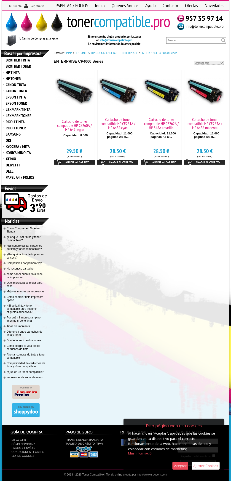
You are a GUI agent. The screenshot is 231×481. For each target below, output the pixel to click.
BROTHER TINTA (18, 60)
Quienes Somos (125, 5)
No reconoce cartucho (20, 268)
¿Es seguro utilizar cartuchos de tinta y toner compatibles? (24, 247)
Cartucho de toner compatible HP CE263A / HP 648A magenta (205, 123)
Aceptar (180, 466)
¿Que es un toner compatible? (25, 372)
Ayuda (150, 5)
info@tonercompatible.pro (116, 40)
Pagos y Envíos (23, 448)
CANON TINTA (16, 84)
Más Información (140, 453)
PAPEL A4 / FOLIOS (72, 5)
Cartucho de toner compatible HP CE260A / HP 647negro (74, 125)
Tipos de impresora (18, 326)
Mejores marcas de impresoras (25, 291)
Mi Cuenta (15, 6)
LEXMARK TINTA (18, 109)
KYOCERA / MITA (18, 146)
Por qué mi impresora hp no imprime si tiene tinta (23, 319)
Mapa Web (18, 440)
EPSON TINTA (16, 97)
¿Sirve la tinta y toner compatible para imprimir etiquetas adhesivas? (22, 309)
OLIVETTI (13, 165)
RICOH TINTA (15, 121)
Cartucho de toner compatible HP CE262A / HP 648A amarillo (161, 123)
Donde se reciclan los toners (24, 340)
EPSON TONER (16, 103)
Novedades (214, 5)
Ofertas (191, 5)
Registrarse (37, 6)
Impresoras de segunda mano (25, 377)
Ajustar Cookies (205, 466)
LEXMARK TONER (19, 115)
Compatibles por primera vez (24, 263)
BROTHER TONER (18, 66)
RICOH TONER (16, 128)
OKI (8, 140)
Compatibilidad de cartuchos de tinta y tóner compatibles (26, 365)
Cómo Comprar (23, 444)
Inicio (100, 5)
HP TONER (13, 78)
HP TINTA (13, 72)
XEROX (11, 158)
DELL (9, 171)
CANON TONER (16, 91)
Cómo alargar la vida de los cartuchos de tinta (23, 347)
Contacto (170, 5)
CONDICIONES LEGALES (27, 452)
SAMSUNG (13, 134)
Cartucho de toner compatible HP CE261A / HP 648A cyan (118, 123)
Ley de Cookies (22, 455)
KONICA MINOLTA (18, 152)
